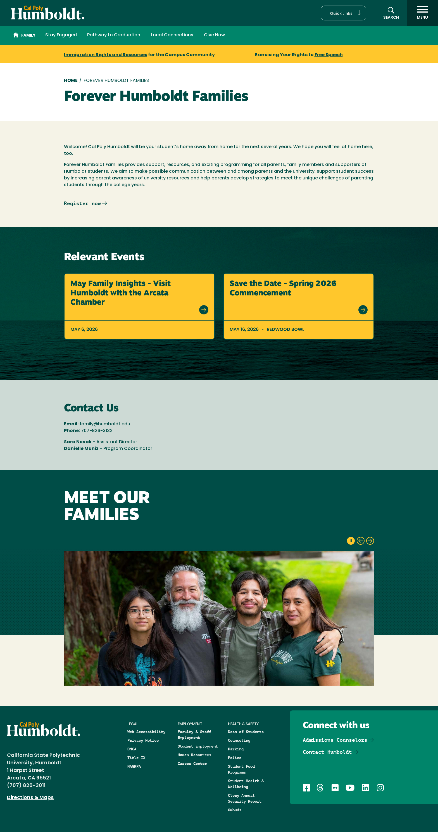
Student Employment (198, 746)
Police (234, 757)
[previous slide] (361, 541)
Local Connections (172, 35)
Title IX (136, 757)
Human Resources (194, 755)
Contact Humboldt (327, 752)
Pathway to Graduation (113, 35)
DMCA (131, 749)
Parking (236, 749)
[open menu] (422, 13)
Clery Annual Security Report (244, 798)
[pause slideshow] (351, 541)
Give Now (214, 35)
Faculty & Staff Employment (194, 734)
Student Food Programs (241, 769)
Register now (82, 203)
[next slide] (370, 541)
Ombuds (234, 810)
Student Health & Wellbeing (246, 784)
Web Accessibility (146, 731)
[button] (343, 13)
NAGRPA (134, 766)
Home (71, 81)
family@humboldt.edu (105, 424)
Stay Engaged (61, 35)
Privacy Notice (143, 740)
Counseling (239, 740)
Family (24, 36)
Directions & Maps (30, 797)
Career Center (192, 763)
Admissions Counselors (335, 740)
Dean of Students (246, 731)
